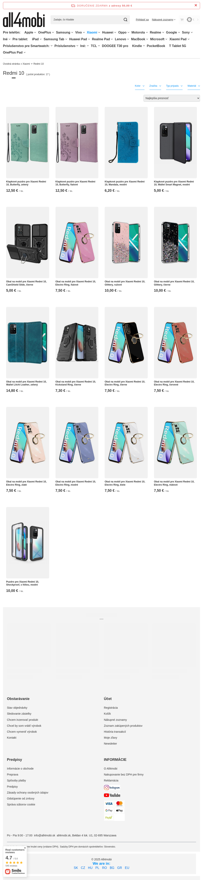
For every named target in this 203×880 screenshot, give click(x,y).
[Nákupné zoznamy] (163, 19)
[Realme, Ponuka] (163, 32)
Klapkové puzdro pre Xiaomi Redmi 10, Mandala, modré (125, 183)
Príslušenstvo (65, 46)
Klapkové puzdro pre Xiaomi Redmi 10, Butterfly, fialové (75, 183)
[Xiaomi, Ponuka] (99, 32)
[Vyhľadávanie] (125, 19)
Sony (186, 32)
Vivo (78, 32)
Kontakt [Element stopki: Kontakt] (11, 737)
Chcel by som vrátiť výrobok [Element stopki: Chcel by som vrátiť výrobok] (24, 725)
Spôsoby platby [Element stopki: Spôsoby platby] (16, 780)
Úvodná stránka (11, 63)
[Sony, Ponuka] (192, 32)
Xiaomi (92, 32)
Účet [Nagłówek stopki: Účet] (108, 699)
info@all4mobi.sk (44, 835)
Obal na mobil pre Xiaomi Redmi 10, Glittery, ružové (125, 283)
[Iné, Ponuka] (10, 39)
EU (127, 867)
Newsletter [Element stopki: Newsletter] (110, 743)
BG (112, 867)
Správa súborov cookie (21, 804)
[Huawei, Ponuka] (115, 32)
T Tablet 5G (177, 46)
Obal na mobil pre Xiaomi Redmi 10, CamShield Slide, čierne (26, 283)
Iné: (83, 46)
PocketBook (156, 46)
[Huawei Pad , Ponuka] (89, 39)
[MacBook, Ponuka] (147, 39)
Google (171, 32)
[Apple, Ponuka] (35, 32)
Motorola (138, 32)
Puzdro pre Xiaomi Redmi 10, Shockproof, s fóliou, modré (22, 583)
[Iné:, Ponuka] (88, 45)
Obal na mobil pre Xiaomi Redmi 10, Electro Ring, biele (125, 483)
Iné (5, 39)
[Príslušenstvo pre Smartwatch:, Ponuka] (52, 45)
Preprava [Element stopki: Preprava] (12, 774)
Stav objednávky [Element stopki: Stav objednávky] (17, 707)
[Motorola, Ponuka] (147, 32)
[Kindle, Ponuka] (144, 45)
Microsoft (157, 39)
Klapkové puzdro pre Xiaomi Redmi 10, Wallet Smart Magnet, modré (174, 183)
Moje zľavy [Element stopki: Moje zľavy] (110, 737)
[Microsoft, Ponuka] (166, 39)
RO (104, 867)
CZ (83, 867)
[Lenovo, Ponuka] (128, 39)
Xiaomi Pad (177, 39)
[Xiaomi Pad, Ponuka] (189, 39)
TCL (94, 46)
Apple (28, 32)
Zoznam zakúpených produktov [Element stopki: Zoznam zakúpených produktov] (123, 725)
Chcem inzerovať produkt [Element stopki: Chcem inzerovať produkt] (22, 719)
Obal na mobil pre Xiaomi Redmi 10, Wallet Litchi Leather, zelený (26, 383)
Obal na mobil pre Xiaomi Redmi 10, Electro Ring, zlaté (26, 483)
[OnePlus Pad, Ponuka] (25, 52)
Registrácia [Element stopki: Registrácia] (111, 707)
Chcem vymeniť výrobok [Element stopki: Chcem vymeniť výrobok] (22, 731)
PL (97, 867)
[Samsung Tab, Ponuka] (66, 39)
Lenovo (120, 39)
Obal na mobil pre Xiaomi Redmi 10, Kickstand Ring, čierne (76, 383)
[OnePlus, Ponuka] (53, 32)
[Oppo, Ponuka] (128, 32)
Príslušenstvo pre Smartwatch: (26, 46)
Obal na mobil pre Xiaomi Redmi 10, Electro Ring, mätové (174, 483)
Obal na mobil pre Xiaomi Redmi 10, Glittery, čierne (174, 283)
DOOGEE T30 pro (115, 46)
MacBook (138, 39)
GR (119, 867)
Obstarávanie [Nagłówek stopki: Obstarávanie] (18, 699)
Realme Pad (101, 39)
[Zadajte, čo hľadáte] (90, 19)
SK (76, 867)
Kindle (137, 46)
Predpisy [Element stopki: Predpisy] (12, 786)
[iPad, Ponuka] (41, 39)
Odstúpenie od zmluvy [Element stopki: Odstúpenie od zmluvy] (20, 798)
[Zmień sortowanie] (172, 98)
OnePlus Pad (13, 52)
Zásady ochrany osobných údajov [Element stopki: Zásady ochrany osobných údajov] (27, 792)
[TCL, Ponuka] (99, 45)
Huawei (107, 32)
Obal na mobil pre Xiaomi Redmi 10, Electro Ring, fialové (76, 283)
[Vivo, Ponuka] (84, 32)
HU (90, 867)
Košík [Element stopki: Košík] (107, 713)
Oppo (122, 32)
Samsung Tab (54, 39)
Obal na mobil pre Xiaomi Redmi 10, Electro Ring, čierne (125, 383)
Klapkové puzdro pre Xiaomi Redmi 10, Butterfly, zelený (26, 183)
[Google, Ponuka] (179, 32)
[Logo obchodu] (24, 19)
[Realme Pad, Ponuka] (112, 39)
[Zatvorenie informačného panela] (196, 5)
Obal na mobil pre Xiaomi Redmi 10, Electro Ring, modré (76, 483)
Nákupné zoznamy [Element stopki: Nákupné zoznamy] (115, 719)
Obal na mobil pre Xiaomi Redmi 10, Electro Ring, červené (174, 383)
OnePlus (44, 32)
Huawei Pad (78, 39)
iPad (35, 39)
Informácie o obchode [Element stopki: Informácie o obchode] (20, 768)
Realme (155, 32)
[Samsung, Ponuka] (72, 32)
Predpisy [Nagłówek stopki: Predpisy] (14, 760)
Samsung (63, 32)
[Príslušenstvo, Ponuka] (77, 45)
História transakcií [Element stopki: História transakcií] (115, 731)
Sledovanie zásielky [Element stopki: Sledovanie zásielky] (19, 713)
